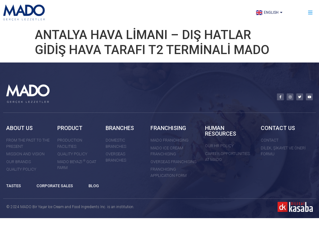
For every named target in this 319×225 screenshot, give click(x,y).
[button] (310, 12)
